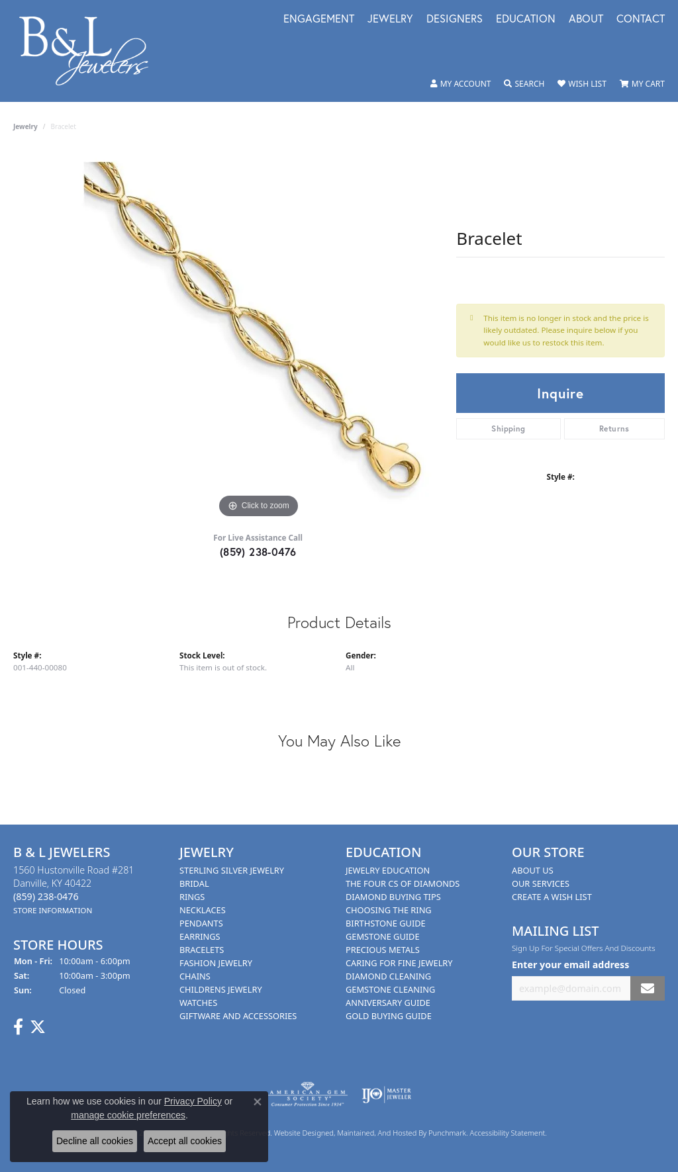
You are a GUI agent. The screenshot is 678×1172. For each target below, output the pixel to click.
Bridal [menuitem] (194, 883)
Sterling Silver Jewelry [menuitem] (231, 870)
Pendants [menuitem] (201, 923)
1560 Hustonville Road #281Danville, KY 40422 (73, 890)
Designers (454, 19)
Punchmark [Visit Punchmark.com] (447, 1133)
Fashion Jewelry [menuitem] (215, 963)
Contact (640, 19)
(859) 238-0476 (258, 552)
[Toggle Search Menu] (524, 84)
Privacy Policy (193, 1101)
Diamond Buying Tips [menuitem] (393, 897)
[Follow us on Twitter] (38, 1028)
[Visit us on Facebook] (18, 1028)
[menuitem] (307, 1095)
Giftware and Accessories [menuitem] (238, 1016)
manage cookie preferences (128, 1115)
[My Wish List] (581, 84)
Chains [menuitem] (195, 976)
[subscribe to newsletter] (647, 988)
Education (526, 19)
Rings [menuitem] (192, 897)
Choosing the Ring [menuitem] (389, 910)
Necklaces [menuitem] (202, 910)
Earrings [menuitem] (199, 936)
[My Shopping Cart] (642, 84)
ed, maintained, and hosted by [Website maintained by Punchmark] (376, 1133)
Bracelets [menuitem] (201, 950)
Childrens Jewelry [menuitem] (220, 989)
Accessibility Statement (508, 1133)
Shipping (508, 428)
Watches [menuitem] (198, 1003)
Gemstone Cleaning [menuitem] (390, 989)
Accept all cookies (185, 1141)
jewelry (25, 126)
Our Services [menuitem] (540, 883)
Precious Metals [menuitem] (383, 950)
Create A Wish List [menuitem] (552, 897)
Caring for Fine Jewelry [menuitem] (399, 963)
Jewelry (390, 19)
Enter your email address (570, 964)
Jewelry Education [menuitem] (388, 870)
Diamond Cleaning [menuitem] (388, 976)
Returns (614, 428)
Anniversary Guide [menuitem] (388, 1003)
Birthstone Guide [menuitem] (386, 923)
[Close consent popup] (258, 1102)
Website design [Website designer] (299, 1133)
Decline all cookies (94, 1141)
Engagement (318, 19)
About (586, 19)
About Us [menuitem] (533, 870)
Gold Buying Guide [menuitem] (389, 1016)
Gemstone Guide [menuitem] (383, 936)
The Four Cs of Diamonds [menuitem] (403, 883)
